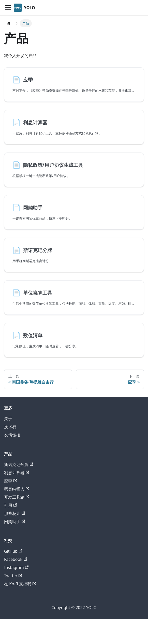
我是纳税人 (16, 489)
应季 (10, 481)
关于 (8, 418)
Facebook (15, 559)
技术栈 (10, 426)
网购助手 (14, 521)
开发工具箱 (16, 497)
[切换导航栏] (8, 7)
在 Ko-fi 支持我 (20, 584)
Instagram (16, 567)
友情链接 (12, 435)
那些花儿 (14, 513)
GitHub (13, 551)
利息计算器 (16, 472)
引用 (10, 505)
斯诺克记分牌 (18, 464)
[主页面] (9, 23)
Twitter (13, 575)
